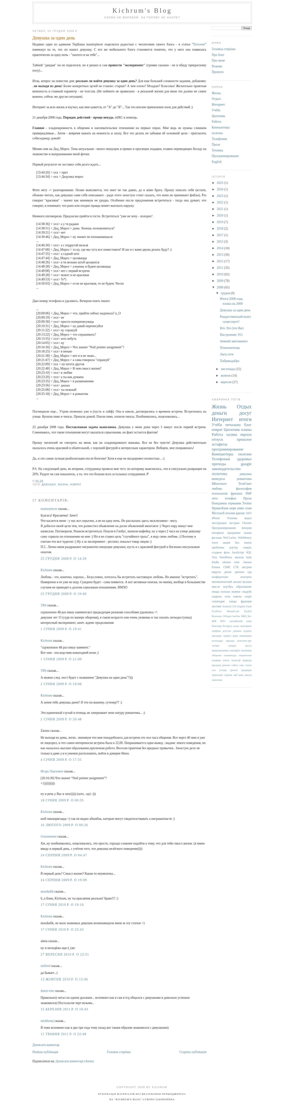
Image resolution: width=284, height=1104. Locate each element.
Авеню (247, 562)
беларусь (227, 626)
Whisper (227, 616)
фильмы (217, 537)
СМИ (226, 567)
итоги (245, 419)
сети (227, 596)
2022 (220, 202)
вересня (226, 382)
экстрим (234, 523)
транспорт (217, 675)
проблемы (218, 547)
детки (227, 572)
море (232, 508)
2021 (220, 209)
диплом (239, 572)
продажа (216, 665)
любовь (217, 488)
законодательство (226, 469)
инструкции (219, 523)
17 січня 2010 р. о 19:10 (62, 905)
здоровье (244, 459)
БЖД (244, 616)
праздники (233, 532)
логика (215, 645)
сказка (248, 532)
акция (226, 542)
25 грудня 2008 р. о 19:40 (64, 594)
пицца (215, 591)
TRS (44, 605)
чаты (240, 675)
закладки (217, 635)
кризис (240, 513)
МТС (223, 621)
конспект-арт (244, 640)
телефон (230, 498)
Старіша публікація (192, 1052)
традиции (246, 670)
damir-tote (47, 991)
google (246, 464)
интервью (218, 532)
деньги (219, 413)
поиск (226, 660)
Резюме (217, 66)
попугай (236, 660)
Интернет (218, 104)
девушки (49, 484)
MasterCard (233, 611)
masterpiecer (49, 509)
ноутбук (228, 586)
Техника (217, 150)
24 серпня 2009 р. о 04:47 (64, 855)
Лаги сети (226, 354)
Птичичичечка (230, 348)
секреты (217, 596)
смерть (247, 547)
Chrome (247, 523)
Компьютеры (221, 127)
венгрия (247, 528)
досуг (245, 413)
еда (250, 572)
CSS (234, 606)
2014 (220, 248)
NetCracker (230, 537)
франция (246, 601)
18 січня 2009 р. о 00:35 (62, 800)
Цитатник (218, 116)
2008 (220, 287)
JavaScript (238, 552)
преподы (219, 464)
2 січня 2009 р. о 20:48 (61, 719)
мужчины (246, 650)
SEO (249, 513)
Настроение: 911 (231, 334)
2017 (220, 235)
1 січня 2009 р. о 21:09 (61, 659)
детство (227, 630)
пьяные (236, 591)
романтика (244, 479)
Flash (249, 606)
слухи (248, 665)
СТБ (236, 567)
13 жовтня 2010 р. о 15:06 (64, 979)
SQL (249, 552)
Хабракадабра (229, 361)
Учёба (216, 110)
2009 (220, 281)
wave (215, 542)
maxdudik (47, 891)
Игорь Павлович (52, 771)
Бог (250, 616)
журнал (247, 630)
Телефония (219, 139)
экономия (217, 679)
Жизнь (63, 484)
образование (244, 586)
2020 (220, 215)
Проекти (218, 72)
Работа (216, 121)
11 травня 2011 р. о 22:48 (63, 1034)
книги (248, 542)
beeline (236, 616)
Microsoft (218, 513)
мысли (216, 586)
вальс (236, 626)
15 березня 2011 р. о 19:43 (64, 1009)
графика (216, 630)
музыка (247, 581)
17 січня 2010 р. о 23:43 (62, 929)
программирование (227, 449)
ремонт (226, 665)
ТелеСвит (245, 483)
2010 (220, 274)
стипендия (218, 601)
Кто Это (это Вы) (231, 328)
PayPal (248, 611)
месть (248, 645)
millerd (45, 966)
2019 (220, 222)
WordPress (226, 557)
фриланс (237, 493)
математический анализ (226, 581)
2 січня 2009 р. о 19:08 (61, 684)
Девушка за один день (53, 37)
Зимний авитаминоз (233, 341)
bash (249, 557)
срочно (234, 670)
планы (246, 429)
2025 (220, 183)
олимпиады (230, 655)
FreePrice (217, 611)
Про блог (218, 55)
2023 (220, 196)
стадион (217, 552)
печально (233, 425)
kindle (215, 562)
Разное (216, 567)
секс (241, 665)
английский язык (241, 621)
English (217, 162)
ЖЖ (214, 621)
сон (214, 670)
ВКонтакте (219, 483)
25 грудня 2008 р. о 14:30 (64, 558)
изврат (76, 484)
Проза (216, 144)
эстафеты (219, 444)
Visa (214, 557)
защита (227, 635)
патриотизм (245, 655)
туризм (228, 675)
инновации (246, 635)
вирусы (216, 572)
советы (237, 596)
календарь (217, 640)
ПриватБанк (220, 508)
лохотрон (246, 577)
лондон (232, 645)
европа (246, 434)
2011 (220, 268)
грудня (226, 293)
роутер (233, 547)
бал (237, 542)
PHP (249, 493)
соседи (223, 670)
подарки (216, 660)
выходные (246, 626)
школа (248, 675)
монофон (235, 650)
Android (226, 606)
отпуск (217, 439)
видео (248, 518)
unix (237, 562)
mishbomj (47, 1021)
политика (219, 474)
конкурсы (218, 479)
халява (231, 434)
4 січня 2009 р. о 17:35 (61, 760)
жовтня (226, 375)
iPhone (216, 518)
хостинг (217, 606)
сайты (234, 665)
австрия (247, 567)
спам (248, 508)
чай (235, 675)
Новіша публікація (45, 1052)
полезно (217, 133)
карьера (230, 640)
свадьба (247, 591)
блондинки (219, 503)
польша (225, 591)
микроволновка (220, 650)
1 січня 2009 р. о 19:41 (61, 629)
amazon (239, 557)
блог (248, 425)
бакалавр (217, 626)
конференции (220, 577)
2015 (220, 241)
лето (215, 498)
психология (220, 493)
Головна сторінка (119, 1052)
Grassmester (49, 836)
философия (244, 488)
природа (247, 660)
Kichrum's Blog (142, 10)
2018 (220, 228)
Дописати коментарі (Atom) (75, 1061)
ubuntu (227, 562)
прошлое (244, 439)
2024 (220, 189)
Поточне (199, 44)
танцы (233, 601)
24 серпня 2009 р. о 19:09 (64, 880)
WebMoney (245, 537)
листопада (228, 369)
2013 (220, 254)
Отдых (216, 99)
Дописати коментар (45, 1045)
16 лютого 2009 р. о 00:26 (64, 825)
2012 (220, 261)
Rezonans (217, 616)
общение (217, 655)
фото (227, 552)
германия (234, 503)
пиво (240, 508)
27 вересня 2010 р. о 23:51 (65, 954)
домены (237, 630)
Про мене (218, 60)
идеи (235, 635)
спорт (248, 596)
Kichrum (46, 570)
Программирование (225, 156)
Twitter (247, 503)
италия (230, 513)
